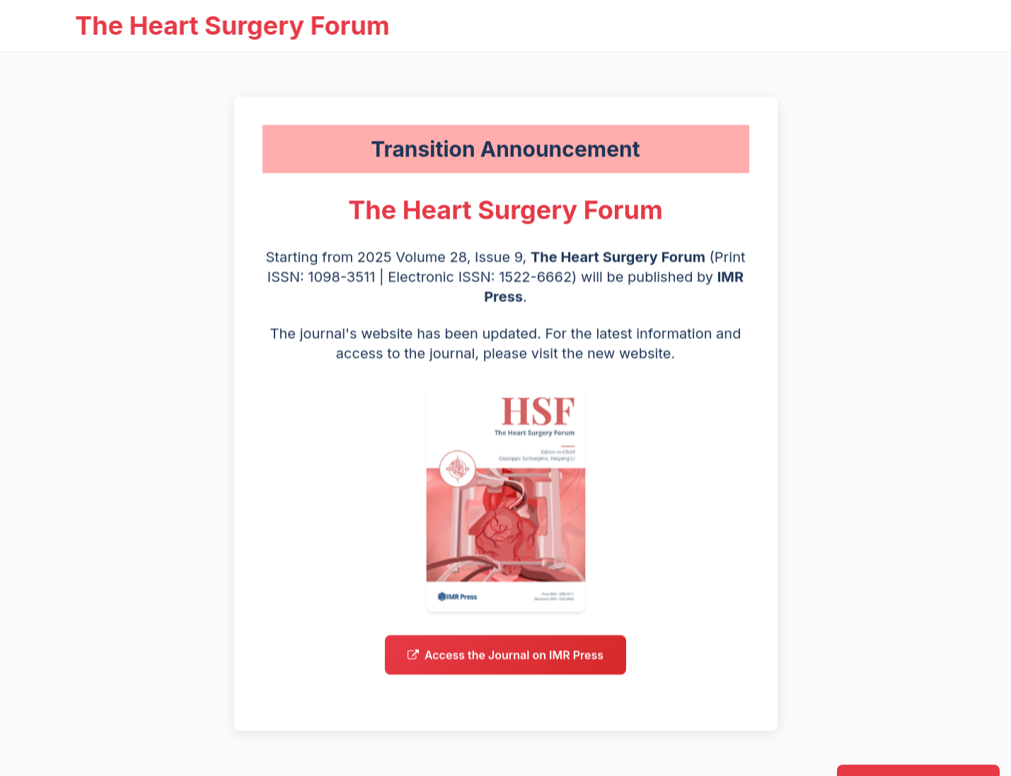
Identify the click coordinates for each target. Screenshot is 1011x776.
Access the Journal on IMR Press (505, 658)
